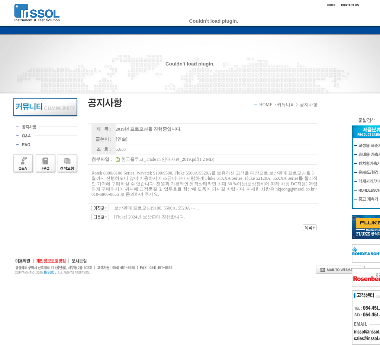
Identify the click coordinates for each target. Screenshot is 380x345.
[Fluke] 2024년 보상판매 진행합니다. (149, 217)
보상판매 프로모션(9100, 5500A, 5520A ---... (156, 208)
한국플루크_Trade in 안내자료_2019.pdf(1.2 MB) (168, 159)
